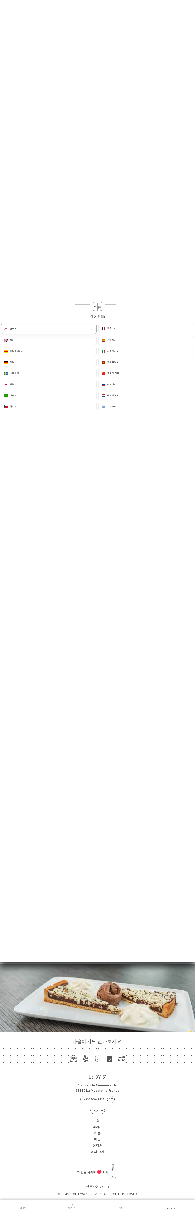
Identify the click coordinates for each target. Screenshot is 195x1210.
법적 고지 (97, 1151)
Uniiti (104, 1186)
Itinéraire (170, 1204)
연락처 (98, 1145)
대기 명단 (73, 1204)
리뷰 (97, 1133)
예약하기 (24, 1204)
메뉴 (97, 1139)
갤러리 (98, 1127)
